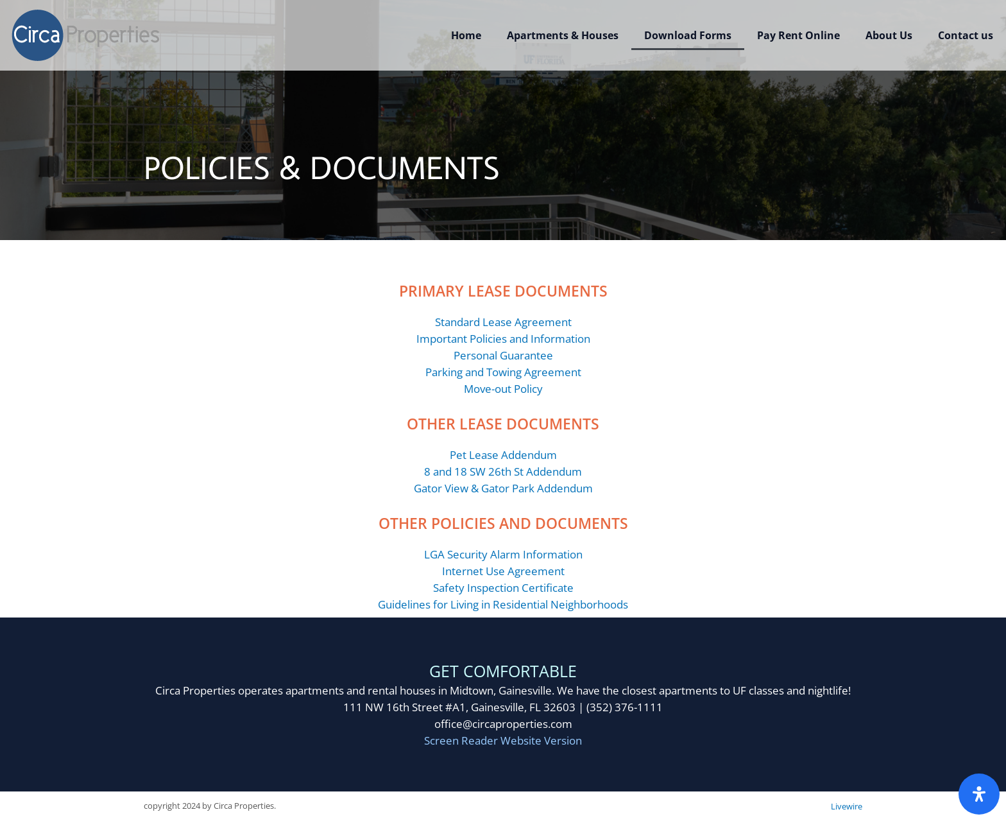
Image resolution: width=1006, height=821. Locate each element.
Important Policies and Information (503, 338)
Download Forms (687, 35)
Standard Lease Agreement (503, 322)
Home (466, 35)
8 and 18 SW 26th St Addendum (503, 471)
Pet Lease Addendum (503, 454)
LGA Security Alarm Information (503, 554)
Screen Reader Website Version (503, 740)
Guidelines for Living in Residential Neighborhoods (503, 604)
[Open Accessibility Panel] (979, 794)
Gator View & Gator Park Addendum (503, 488)
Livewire (846, 806)
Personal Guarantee (503, 355)
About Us (888, 35)
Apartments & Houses (562, 35)
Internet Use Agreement (503, 571)
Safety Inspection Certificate (503, 587)
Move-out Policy (503, 388)
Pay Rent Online (798, 35)
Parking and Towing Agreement (503, 372)
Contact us (965, 35)
